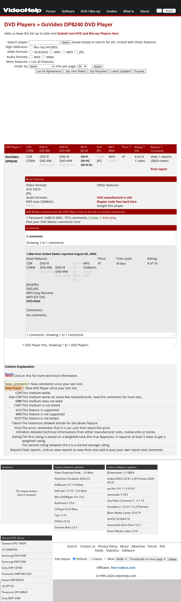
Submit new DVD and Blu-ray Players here (88, 33)
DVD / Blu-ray (90, 11)
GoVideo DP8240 (12, 159)
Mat (31, 254)
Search (72, 546)
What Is (128, 11)
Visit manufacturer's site (114, 197)
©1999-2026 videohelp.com (116, 576)
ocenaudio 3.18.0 (117, 494)
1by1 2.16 (60, 515)
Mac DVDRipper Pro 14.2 (69, 497)
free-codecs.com (123, 567)
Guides (112, 11)
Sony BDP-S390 (11, 598)
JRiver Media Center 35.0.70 (124, 513)
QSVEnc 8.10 (62, 521)
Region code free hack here (117, 202)
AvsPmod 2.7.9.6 (64, 503)
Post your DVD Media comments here (53, 222)
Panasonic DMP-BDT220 (16, 574)
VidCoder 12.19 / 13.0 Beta (70, 491)
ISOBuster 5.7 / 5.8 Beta (68, 485)
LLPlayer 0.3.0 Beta (66, 509)
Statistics (112, 550)
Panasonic (36, 218)
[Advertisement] (92, 108)
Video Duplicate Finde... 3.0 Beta (73, 472)
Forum (51, 11)
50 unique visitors (26, 491)
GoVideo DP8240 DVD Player (77, 24)
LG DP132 (8, 586)
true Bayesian (103, 437)
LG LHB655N (9, 549)
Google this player (110, 206)
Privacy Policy (107, 546)
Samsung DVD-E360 (14, 562)
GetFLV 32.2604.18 (118, 519)
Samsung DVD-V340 (14, 555)
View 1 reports (161, 157)
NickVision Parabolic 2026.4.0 (72, 479)
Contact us (87, 546)
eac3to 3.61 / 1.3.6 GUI (121, 488)
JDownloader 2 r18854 (120, 472)
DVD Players (20, 24)
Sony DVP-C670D (12, 568)
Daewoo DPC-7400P (14, 543)
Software (68, 11)
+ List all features (41, 62)
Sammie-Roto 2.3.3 (65, 527)
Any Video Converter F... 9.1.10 (125, 500)
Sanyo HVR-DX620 (13, 580)
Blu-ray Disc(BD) (45, 47)
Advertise (138, 546)
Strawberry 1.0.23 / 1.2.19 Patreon (128, 507)
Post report (159, 169)
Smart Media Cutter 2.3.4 (122, 531)
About (144, 11)
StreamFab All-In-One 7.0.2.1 (124, 525)
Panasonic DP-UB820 (14, 592)
